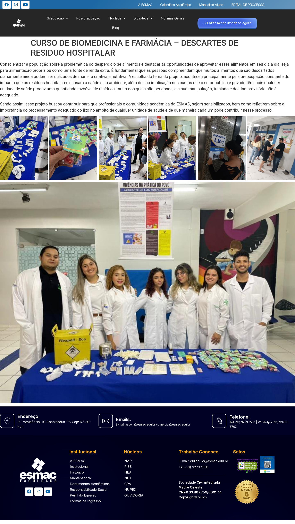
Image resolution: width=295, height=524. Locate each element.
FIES (128, 467)
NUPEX (130, 489)
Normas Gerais (172, 18)
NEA (128, 472)
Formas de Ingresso (85, 501)
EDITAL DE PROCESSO (247, 5)
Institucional (79, 467)
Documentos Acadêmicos (90, 484)
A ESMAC (145, 5)
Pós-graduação (88, 18)
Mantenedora (80, 478)
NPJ (127, 478)
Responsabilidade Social (88, 489)
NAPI (128, 461)
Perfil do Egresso (83, 495)
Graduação (57, 18)
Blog (115, 28)
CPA (127, 484)
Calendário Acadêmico (175, 5)
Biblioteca (143, 18)
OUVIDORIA (133, 495)
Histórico (77, 472)
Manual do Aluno (211, 5)
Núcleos (116, 18)
